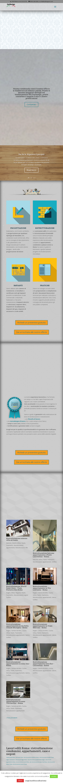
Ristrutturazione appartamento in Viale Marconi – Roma (42, 626)
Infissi (19, 543)
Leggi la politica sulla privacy (35, 780)
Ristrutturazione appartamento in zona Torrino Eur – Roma (15, 701)
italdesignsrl (20, 158)
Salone (54, 597)
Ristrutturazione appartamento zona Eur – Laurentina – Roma (43, 664)
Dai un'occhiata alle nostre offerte (31, 332)
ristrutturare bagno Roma (21, 759)
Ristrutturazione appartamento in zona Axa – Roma (18, 664)
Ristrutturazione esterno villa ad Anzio (16, 539)
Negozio (18, 593)
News (37, 158)
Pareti (23, 543)
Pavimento (9, 545)
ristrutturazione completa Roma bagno (36, 759)
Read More (31, 170)
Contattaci (31, 104)
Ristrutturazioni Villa (21, 548)
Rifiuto (20, 781)
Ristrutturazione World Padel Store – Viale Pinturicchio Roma (16, 588)
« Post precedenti (11, 718)
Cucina (51, 593)
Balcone (8, 543)
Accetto (53, 776)
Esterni (14, 543)
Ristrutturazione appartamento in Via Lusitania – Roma (42, 588)
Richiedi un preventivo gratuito (31, 322)
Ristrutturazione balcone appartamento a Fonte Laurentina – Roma (43, 555)
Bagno (8, 593)
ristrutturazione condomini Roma (31, 757)
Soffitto (54, 562)
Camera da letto (43, 593)
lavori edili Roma (19, 757)
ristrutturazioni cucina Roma (22, 762)
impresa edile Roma (10, 757)
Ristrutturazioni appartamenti (42, 562)
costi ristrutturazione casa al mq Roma (38, 762)
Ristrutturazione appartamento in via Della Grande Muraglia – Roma (17, 626)
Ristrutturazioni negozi (21, 595)
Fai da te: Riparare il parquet (31, 154)
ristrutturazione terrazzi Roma (20, 764)
